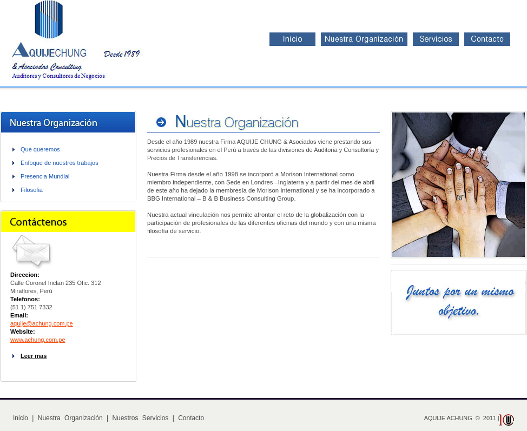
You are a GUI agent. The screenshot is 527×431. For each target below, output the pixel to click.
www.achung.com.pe (37, 339)
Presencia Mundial (45, 176)
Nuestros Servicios (140, 418)
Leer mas (34, 356)
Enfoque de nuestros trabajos (59, 163)
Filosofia (32, 190)
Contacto (191, 418)
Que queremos (40, 149)
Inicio (20, 418)
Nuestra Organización (70, 418)
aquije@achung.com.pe (41, 323)
